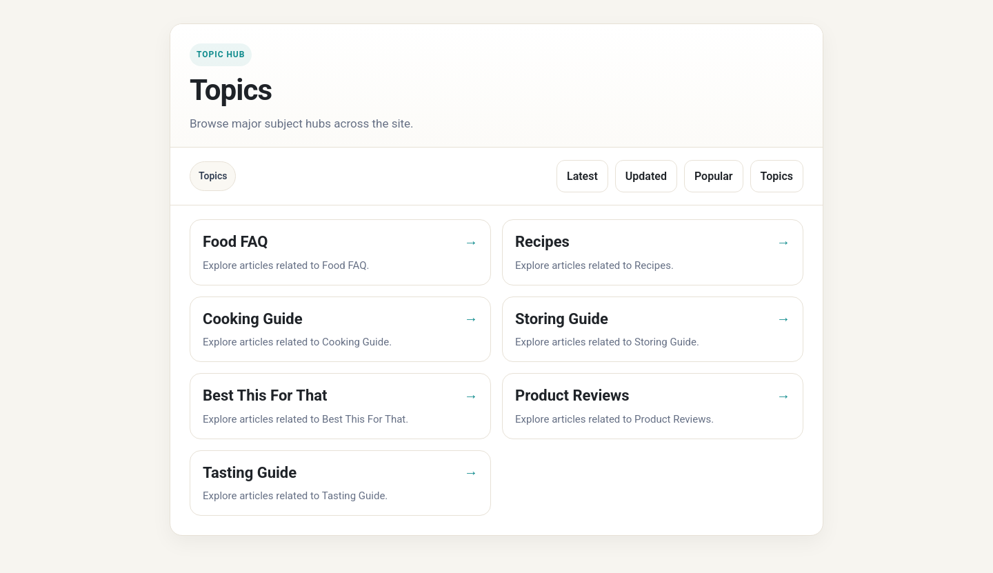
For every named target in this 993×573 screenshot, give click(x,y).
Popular (713, 176)
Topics (777, 176)
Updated (646, 176)
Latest (582, 176)
